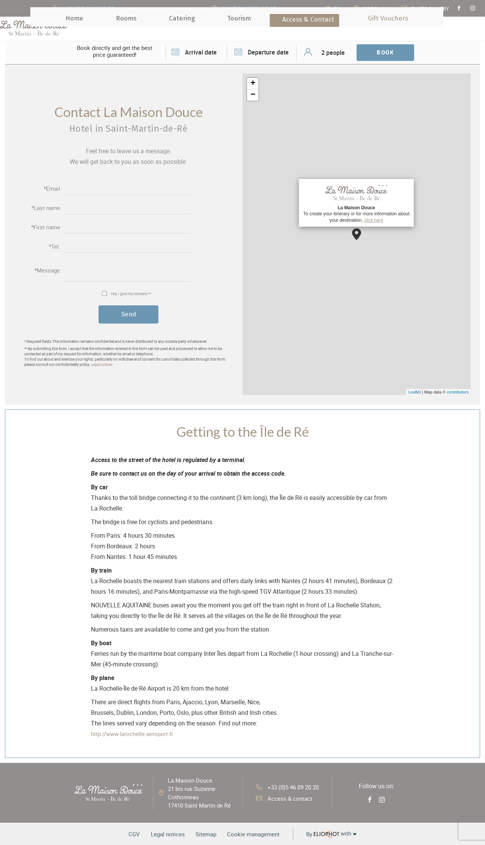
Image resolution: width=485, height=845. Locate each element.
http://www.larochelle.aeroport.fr (134, 734)
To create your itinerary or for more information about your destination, (356, 202)
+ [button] (252, 83)
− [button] (252, 95)
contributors (458, 392)
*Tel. (54, 246)
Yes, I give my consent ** (131, 293)
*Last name (45, 207)
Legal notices (102, 364)
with (340, 833)
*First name (45, 227)
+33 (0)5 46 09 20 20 (287, 786)
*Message (47, 270)
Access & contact (282, 798)
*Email (52, 188)
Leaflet (414, 392)
